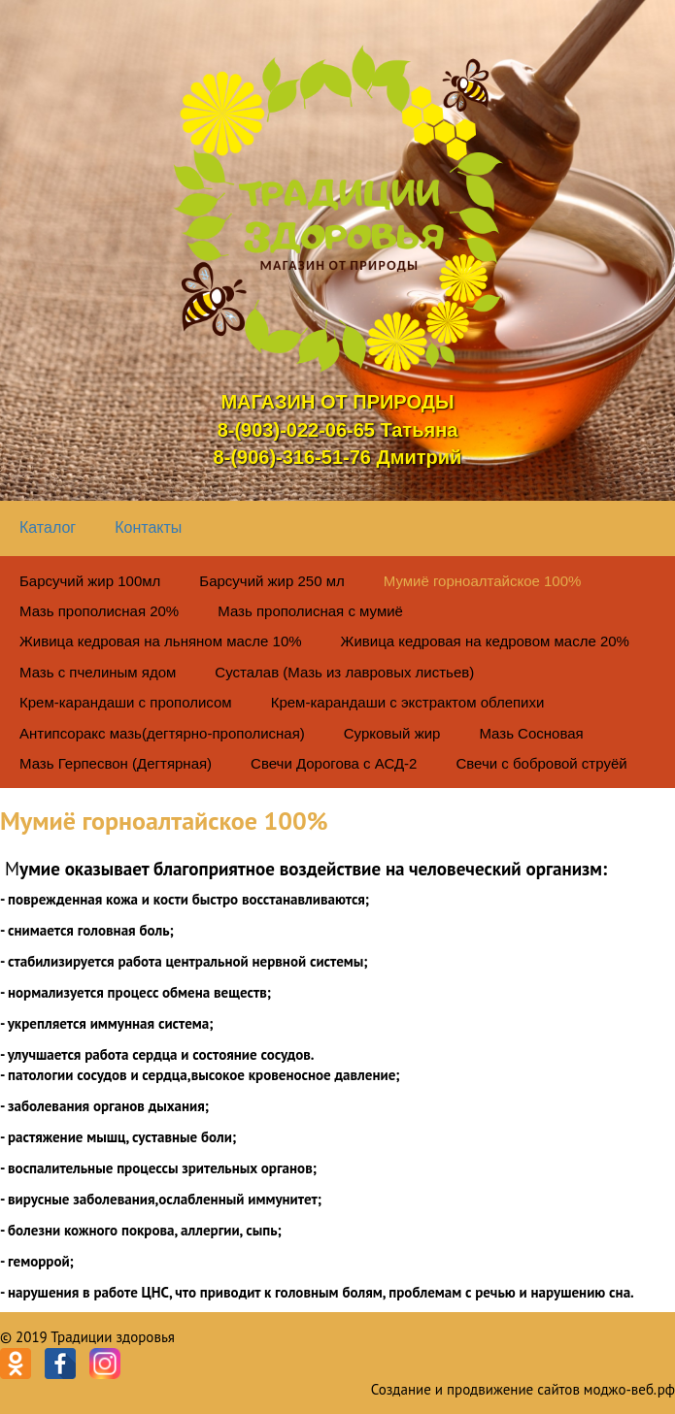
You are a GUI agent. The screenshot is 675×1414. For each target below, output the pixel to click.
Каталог (47, 527)
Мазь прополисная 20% (99, 611)
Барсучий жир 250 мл (271, 581)
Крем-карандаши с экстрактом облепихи (408, 702)
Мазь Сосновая (531, 733)
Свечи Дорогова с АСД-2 (334, 763)
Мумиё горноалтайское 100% (483, 581)
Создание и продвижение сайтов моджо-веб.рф (523, 1389)
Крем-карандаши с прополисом (125, 702)
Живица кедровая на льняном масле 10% (160, 641)
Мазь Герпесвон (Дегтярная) (115, 763)
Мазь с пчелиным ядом (97, 672)
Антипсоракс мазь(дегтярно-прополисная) (162, 733)
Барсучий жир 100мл (89, 581)
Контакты (148, 527)
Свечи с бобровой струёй (541, 763)
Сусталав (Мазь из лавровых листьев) (344, 672)
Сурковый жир (392, 733)
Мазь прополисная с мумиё (310, 611)
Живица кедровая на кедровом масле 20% (485, 641)
